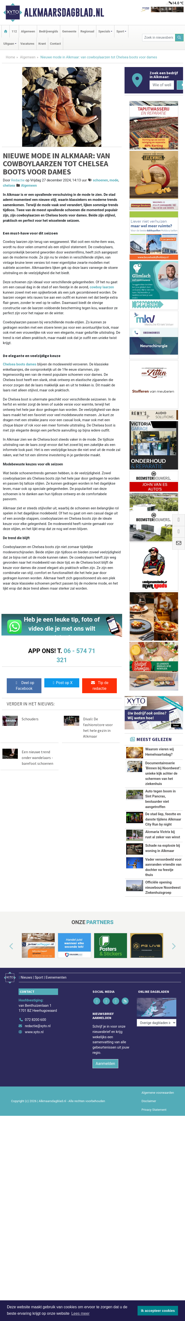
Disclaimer (149, 1202)
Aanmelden (105, 1164)
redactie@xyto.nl (38, 1126)
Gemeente (69, 31)
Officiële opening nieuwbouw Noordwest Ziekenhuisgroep (163, 964)
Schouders (30, 718)
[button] (6, 1050)
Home (10, 57)
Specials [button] (104, 31)
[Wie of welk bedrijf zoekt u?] (162, 85)
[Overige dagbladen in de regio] (156, 1110)
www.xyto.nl (34, 1133)
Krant (42, 43)
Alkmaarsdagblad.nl (64, 12)
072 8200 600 (35, 1120)
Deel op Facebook (24, 685)
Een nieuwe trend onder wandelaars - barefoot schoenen (37, 757)
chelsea (9, 186)
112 (14, 31)
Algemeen (28, 31)
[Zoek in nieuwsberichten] (158, 37)
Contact (55, 43)
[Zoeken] (179, 37)
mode (114, 180)
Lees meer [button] (80, 1313)
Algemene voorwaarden (158, 1193)
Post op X (62, 682)
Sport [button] (120, 31)
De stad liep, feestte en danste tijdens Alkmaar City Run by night (163, 819)
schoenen (100, 180)
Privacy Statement (154, 1210)
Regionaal (87, 31)
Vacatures (27, 43)
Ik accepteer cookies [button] (158, 1311)
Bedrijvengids (48, 31)
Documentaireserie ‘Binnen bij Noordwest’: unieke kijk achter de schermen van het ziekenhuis (163, 773)
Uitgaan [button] (8, 43)
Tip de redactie (99, 685)
